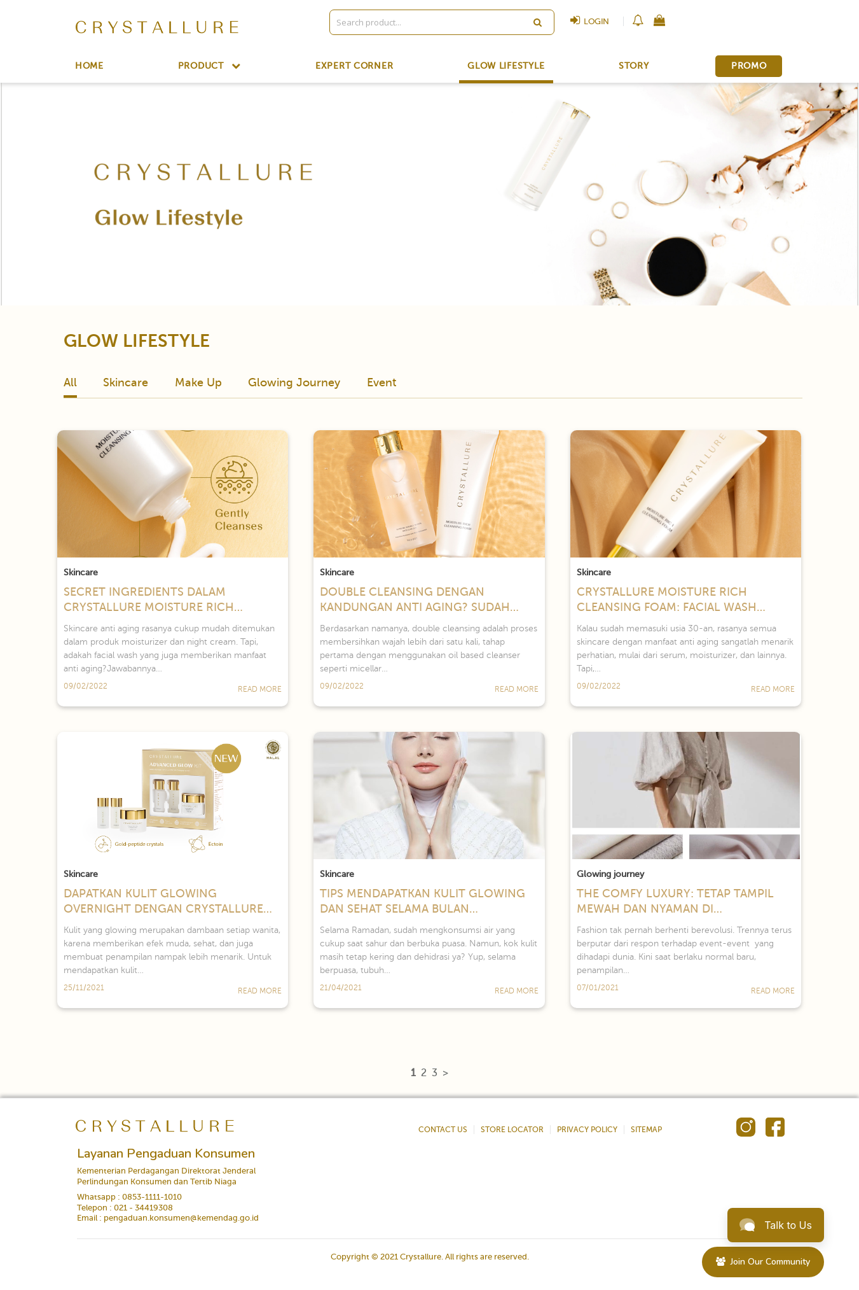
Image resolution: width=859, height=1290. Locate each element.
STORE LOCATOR (512, 1129)
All (70, 382)
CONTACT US (442, 1129)
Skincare (125, 382)
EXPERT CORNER (354, 66)
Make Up (198, 382)
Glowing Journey (294, 382)
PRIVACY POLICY (587, 1129)
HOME (89, 66)
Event (381, 382)
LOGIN (586, 21)
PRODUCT (210, 66)
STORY (634, 66)
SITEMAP (646, 1129)
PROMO (749, 66)
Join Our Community (763, 1262)
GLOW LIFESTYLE (505, 66)
